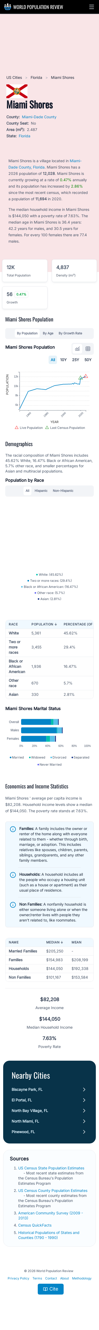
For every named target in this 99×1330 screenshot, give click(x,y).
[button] (91, 7)
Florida (37, 77)
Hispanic (41, 491)
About (64, 1280)
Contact (51, 1280)
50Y (88, 359)
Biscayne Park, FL (27, 1091)
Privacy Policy (18, 1280)
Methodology (82, 1280)
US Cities (14, 77)
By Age (48, 333)
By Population (27, 333)
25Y (75, 359)
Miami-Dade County (39, 117)
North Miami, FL (25, 1122)
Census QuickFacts (35, 1227)
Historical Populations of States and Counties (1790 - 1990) (48, 1236)
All (53, 359)
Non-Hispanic (63, 491)
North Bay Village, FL (30, 1112)
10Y (63, 359)
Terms (37, 1280)
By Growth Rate (70, 333)
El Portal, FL (22, 1101)
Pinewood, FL (23, 1133)
